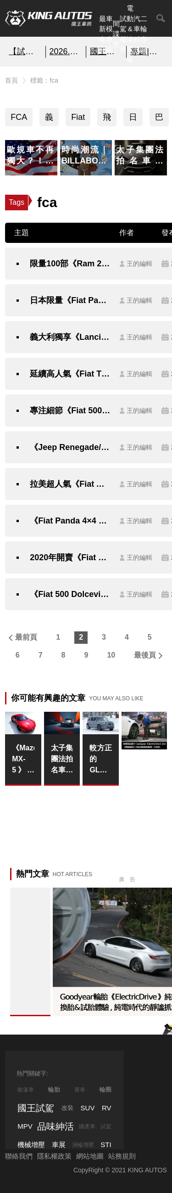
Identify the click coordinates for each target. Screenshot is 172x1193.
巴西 (159, 119)
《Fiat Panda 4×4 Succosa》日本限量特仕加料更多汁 (70, 520)
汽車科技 (136, 34)
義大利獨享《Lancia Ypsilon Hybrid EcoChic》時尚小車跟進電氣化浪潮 (70, 337)
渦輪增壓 (83, 1145)
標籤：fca (44, 80)
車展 (59, 1144)
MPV (25, 1126)
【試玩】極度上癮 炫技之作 (25, 51)
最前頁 (26, 637)
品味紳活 (136, 90)
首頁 (11, 80)
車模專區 (109, 34)
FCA (19, 117)
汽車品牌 (130, 90)
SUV (88, 1108)
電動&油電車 (130, 34)
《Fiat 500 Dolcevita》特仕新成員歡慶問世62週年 (70, 594)
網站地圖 (90, 1156)
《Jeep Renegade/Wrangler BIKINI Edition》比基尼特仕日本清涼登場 (70, 447)
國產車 (87, 1126)
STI (105, 1144)
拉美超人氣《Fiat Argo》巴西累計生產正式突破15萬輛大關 (70, 484)
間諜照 (116, 34)
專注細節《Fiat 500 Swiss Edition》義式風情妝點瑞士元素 (70, 410)
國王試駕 (35, 1108)
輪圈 (105, 1089)
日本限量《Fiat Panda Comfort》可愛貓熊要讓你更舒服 (70, 300)
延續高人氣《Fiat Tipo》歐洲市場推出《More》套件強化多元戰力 (70, 373)
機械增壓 (31, 1144)
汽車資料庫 (109, 90)
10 (111, 655)
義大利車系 (49, 119)
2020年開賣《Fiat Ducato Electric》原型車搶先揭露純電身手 (70, 557)
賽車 (79, 1089)
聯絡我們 (19, 1156)
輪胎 (54, 1089)
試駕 (105, 1126)
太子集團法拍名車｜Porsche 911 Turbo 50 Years (62, 760)
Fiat (78, 117)
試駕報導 (123, 34)
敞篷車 (25, 1089)
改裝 (67, 1107)
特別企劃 (143, 90)
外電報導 (123, 90)
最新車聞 (102, 34)
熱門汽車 (102, 90)
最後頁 (145, 655)
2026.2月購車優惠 (66, 51)
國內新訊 (116, 90)
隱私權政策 (54, 1156)
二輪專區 (143, 34)
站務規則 (122, 1156)
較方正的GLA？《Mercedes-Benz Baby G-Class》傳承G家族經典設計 (100, 760)
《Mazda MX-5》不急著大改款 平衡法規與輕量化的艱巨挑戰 (23, 760)
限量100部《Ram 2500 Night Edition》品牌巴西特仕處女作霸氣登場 (70, 263)
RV (106, 1108)
